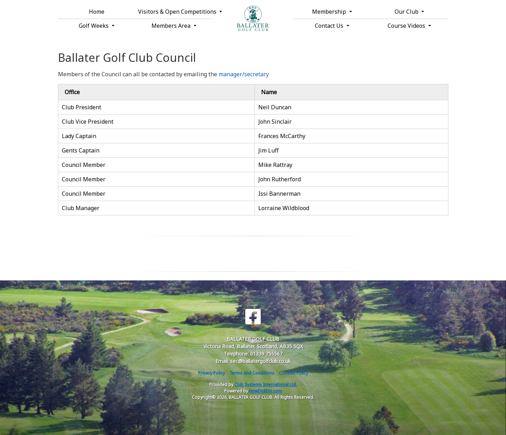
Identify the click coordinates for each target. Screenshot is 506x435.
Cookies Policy (293, 373)
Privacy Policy (211, 373)
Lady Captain (79, 136)
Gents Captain (80, 150)
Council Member (83, 165)
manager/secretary (244, 74)
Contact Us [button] (330, 26)
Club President (81, 107)
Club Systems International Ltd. (265, 385)
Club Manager (80, 208)
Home (96, 11)
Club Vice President (87, 121)
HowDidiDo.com (265, 391)
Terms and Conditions (251, 373)
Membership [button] (330, 11)
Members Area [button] (171, 26)
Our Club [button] (407, 11)
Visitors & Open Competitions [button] (175, 11)
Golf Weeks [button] (94, 26)
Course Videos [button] (407, 26)
